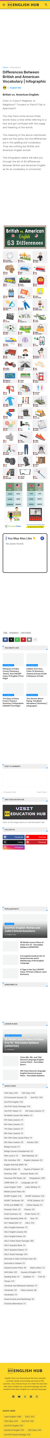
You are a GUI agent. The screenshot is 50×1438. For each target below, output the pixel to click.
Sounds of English (31, 1272)
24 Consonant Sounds (15, 1097)
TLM (41, 1276)
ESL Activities (12, 1160)
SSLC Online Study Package (19, 1241)
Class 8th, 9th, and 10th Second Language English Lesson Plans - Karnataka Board (32, 1061)
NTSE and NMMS (13, 1205)
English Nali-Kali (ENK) (15, 1164)
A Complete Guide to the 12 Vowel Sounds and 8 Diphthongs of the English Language (32, 959)
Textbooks (10, 1290)
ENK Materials (29, 1155)
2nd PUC (37, 1097)
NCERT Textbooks (14, 1200)
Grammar (10, 1173)
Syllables (28, 1276)
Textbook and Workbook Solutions (20, 1285)
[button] (3, 5)
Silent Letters (37, 1267)
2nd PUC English (13, 1102)
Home (5, 67)
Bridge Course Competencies (18, 1151)
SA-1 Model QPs (12, 1223)
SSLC (29, 1223)
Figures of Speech (33, 1169)
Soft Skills (10, 1272)
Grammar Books (29, 1173)
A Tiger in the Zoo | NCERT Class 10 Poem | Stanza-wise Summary (33, 971)
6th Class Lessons (13, 1124)
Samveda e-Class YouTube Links (20, 1258)
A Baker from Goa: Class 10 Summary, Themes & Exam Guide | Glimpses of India (36, 672)
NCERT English (12, 1196)
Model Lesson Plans (14, 1191)
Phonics (29, 1209)
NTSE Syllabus (35, 1200)
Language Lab (29, 1182)
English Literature (33, 1160)
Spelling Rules (11, 1276)
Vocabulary (10, 1294)
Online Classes (34, 1205)
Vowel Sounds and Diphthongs (19, 1299)
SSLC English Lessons (15, 1232)
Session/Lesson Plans (15, 1267)
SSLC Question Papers (15, 1249)
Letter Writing (32, 1187)
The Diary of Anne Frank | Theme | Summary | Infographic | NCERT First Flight (13, 702)
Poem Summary (12, 1214)
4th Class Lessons (34, 1111)
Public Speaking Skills (15, 1218)
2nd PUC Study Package (17, 1106)
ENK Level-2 (11, 1155)
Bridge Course (12, 1146)
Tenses (9, 1281)
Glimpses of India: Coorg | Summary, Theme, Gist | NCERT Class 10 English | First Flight (13, 673)
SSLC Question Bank (14, 1245)
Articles (32, 1142)
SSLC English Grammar (15, 1227)
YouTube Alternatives (15, 1303)
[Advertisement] (25, 37)
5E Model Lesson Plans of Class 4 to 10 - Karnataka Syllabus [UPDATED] (31, 944)
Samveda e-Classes (14, 1263)
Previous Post (10, 792)
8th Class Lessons (13, 1133)
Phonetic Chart (12, 1209)
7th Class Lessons (13, 1129)
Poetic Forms (32, 1214)
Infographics (15, 67)
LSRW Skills (10, 1182)
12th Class (28, 1093)
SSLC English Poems (14, 1236)
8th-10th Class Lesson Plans (18, 1137)
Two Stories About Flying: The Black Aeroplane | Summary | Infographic (36, 702)
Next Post (41, 792)
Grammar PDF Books (15, 1178)
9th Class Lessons (13, 1142)
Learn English (26, 633)
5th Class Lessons (13, 1120)
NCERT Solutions (34, 1196)
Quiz (34, 1218)
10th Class (11, 1093)
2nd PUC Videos (12, 1111)
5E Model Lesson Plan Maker (18, 1115)
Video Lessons (29, 1290)
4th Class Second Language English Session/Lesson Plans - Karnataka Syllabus (33, 1073)
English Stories (12, 1169)
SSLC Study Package (15, 1254)
